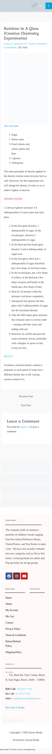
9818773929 (26, 689)
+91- (19, 689)
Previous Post (26, 396)
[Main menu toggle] (48, 5)
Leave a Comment (13, 43)
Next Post (26, 405)
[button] (41, 5)
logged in (25, 426)
